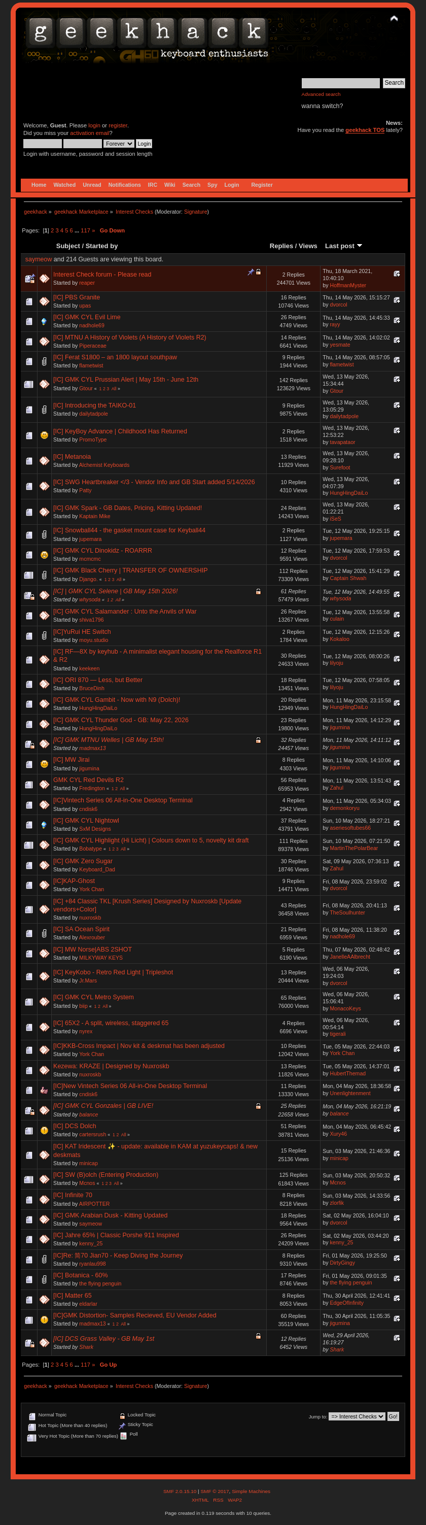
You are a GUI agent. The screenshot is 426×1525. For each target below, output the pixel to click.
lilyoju (337, 663)
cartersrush (92, 1134)
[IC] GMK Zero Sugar (83, 861)
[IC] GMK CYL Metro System (93, 997)
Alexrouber (92, 937)
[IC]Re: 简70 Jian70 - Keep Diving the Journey (118, 1255)
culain (337, 619)
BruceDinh (91, 688)
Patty (85, 490)
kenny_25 (90, 1243)
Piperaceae (92, 346)
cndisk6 (88, 809)
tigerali (338, 1034)
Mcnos (87, 1183)
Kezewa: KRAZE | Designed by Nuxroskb (111, 1066)
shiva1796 (91, 620)
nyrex (85, 1031)
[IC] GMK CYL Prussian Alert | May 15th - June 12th (125, 379)
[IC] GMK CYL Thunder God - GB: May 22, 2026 (121, 720)
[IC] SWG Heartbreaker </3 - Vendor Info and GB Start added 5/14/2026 (154, 482)
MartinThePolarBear (354, 848)
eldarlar (88, 1304)
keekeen (89, 668)
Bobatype (90, 848)
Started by (102, 246)
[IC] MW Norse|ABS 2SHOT (92, 949)
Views (308, 246)
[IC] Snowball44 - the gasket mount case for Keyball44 (129, 530)
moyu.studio (93, 640)
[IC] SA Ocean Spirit (81, 929)
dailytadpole (93, 414)
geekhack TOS (364, 130)
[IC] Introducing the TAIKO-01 (94, 405)
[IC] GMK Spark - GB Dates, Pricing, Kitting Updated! (127, 508)
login (94, 125)
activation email (89, 133)
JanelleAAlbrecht (350, 957)
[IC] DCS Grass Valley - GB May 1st (103, 1338)
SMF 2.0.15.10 (180, 1491)
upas (85, 305)
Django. (88, 579)
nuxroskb (90, 917)
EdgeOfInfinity (347, 1303)
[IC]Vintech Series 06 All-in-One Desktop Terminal (123, 800)
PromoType (92, 439)
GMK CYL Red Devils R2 (88, 780)
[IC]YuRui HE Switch (82, 631)
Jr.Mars (88, 980)
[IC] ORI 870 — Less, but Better (98, 680)
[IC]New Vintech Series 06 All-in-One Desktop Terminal (130, 1086)
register (118, 125)
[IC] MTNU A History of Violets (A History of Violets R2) (129, 337)
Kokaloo (339, 639)
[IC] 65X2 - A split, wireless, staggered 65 (110, 1023)
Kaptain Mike (94, 516)
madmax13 (92, 748)
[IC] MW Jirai (71, 759)
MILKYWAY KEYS (101, 958)
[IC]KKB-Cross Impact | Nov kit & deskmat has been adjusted (139, 1045)
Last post (344, 246)
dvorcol (338, 304)
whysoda (89, 599)
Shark (86, 1347)
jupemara (90, 539)
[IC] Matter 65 (72, 1295)
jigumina (340, 727)
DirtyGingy (342, 1263)
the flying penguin (100, 1283)
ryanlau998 (92, 1264)
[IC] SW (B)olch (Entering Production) (105, 1174)
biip (83, 1006)
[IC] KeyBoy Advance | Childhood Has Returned (120, 431)
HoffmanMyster (348, 285)
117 (85, 230)
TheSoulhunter (347, 912)
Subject (68, 246)
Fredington (92, 788)
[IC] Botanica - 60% (80, 1275)
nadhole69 (91, 325)
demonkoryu (345, 808)
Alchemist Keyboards (104, 465)
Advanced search (321, 94)
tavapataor (343, 442)
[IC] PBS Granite (76, 297)
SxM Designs (95, 829)
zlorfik (337, 1203)
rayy (335, 324)
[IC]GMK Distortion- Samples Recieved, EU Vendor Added (135, 1315)
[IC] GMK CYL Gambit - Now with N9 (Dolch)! (116, 699)
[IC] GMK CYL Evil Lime (87, 317)
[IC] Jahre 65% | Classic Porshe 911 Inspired (116, 1235)
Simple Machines (251, 1491)
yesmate (340, 345)
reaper (87, 283)
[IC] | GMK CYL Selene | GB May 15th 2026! (115, 591)
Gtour (86, 388)
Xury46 (338, 1134)
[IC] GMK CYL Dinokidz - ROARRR (102, 550)
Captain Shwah (348, 578)
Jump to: (318, 1416)
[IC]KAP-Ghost (74, 881)
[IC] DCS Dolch (74, 1126)
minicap (88, 1163)
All (114, 388)
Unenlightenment (350, 1093)
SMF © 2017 (214, 1491)
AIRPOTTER (94, 1204)
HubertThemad (348, 1073)
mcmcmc (89, 559)
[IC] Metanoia (72, 456)
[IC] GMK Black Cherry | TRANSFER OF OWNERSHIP (130, 570)
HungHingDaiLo (349, 493)
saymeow (38, 259)
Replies (281, 246)
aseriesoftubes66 (350, 828)
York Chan (91, 889)
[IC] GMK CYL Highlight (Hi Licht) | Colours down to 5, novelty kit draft (150, 840)
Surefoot (340, 467)
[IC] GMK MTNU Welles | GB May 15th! (108, 739)
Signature (195, 212)
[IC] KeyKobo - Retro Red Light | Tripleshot (113, 972)
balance (88, 1114)
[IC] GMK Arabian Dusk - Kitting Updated (110, 1215)
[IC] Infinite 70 (72, 1195)
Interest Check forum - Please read (102, 274)
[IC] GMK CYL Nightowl (86, 820)
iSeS (335, 519)
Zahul (337, 788)
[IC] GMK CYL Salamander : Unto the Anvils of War (125, 611)
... (78, 230)
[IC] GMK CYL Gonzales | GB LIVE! (103, 1105)
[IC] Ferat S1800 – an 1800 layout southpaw (115, 357)
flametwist (91, 365)
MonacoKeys (345, 1008)
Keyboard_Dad (97, 869)
